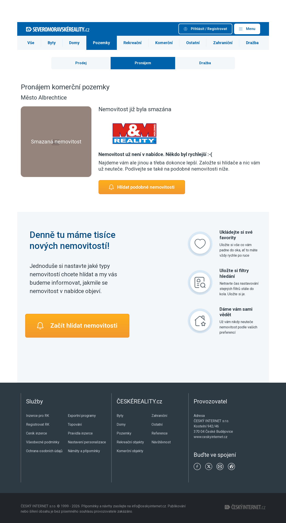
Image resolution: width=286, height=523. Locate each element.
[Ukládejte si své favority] (200, 244)
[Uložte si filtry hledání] (200, 282)
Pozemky (101, 42)
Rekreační (132, 42)
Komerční (164, 42)
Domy (74, 42)
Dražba (252, 42)
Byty (52, 42)
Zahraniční (223, 42)
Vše (30, 42)
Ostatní (193, 42)
